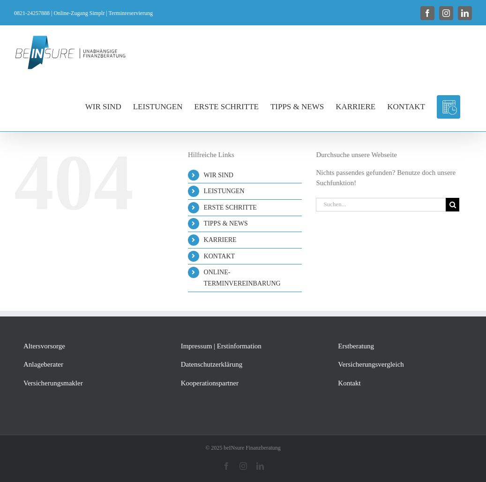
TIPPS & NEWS (226, 223)
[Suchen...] (381, 204)
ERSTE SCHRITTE (230, 207)
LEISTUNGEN (224, 191)
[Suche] (452, 204)
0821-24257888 (32, 13)
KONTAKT (219, 256)
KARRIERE (220, 239)
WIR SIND (218, 175)
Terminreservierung (131, 13)
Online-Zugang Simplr (79, 13)
